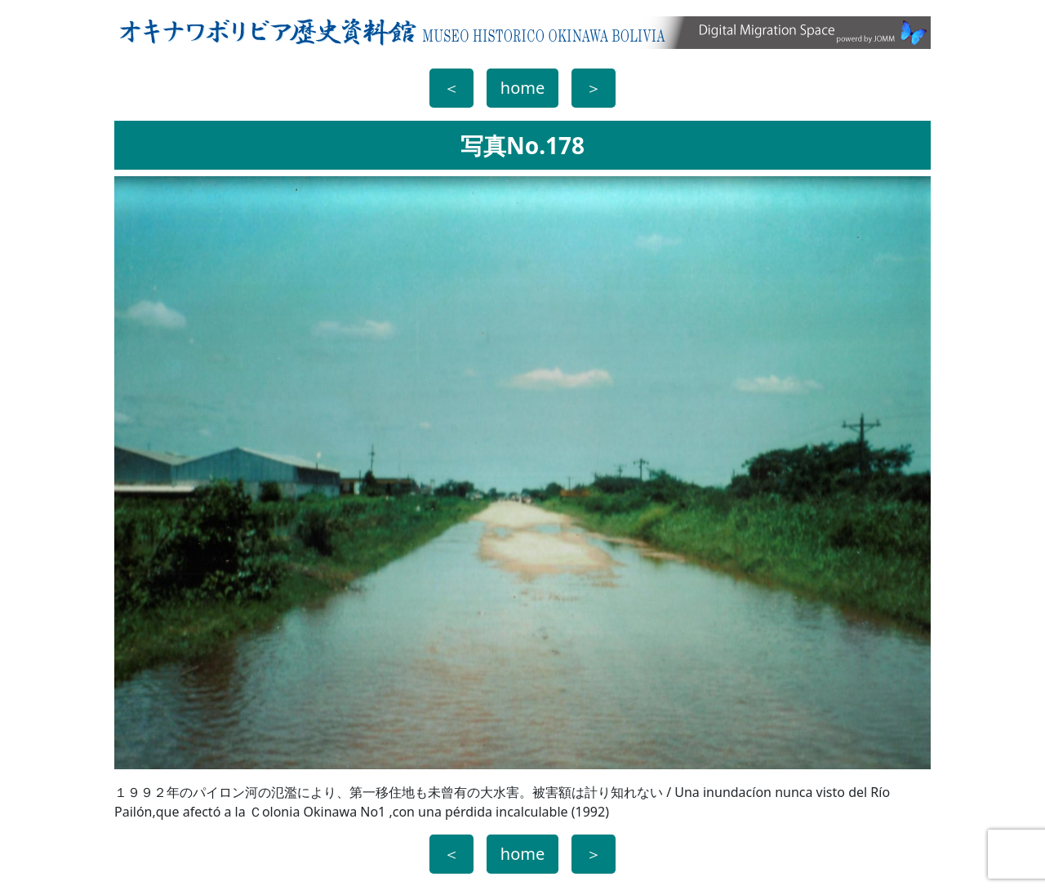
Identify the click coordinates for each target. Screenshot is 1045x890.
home (522, 88)
